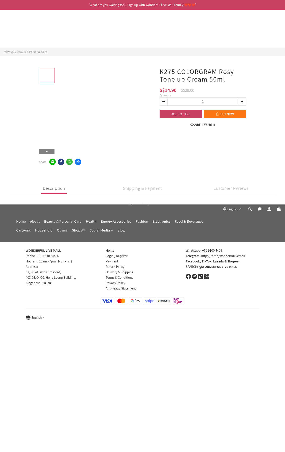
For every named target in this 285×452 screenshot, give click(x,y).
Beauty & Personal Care (63, 26)
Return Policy (115, 266)
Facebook (193, 261)
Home (21, 26)
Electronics (162, 26)
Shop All (78, 35)
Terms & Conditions (119, 277)
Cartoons (23, 35)
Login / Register (116, 256)
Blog (121, 35)
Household (44, 35)
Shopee (233, 261)
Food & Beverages (189, 26)
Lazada (218, 261)
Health (91, 26)
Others (62, 35)
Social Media (101, 35)
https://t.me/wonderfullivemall (215, 256)
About (35, 26)
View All (9, 52)
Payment (112, 261)
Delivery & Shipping (119, 272)
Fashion (142, 26)
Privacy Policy (115, 283)
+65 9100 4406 (204, 250)
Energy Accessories (116, 26)
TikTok (206, 261)
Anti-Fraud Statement (121, 288)
